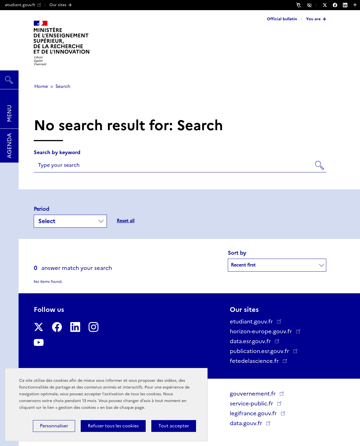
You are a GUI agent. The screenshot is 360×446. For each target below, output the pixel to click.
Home (41, 86)
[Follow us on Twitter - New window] (328, 5)
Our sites (58, 4)
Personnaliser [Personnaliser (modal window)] (54, 426)
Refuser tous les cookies (113, 426)
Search (9, 77)
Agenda (9, 145)
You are (313, 18)
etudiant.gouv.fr (23, 4)
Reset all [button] (125, 220)
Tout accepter (173, 426)
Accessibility (310, 4)
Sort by (237, 253)
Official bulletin (282, 18)
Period (41, 209)
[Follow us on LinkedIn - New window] (348, 5)
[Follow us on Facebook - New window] (338, 5)
